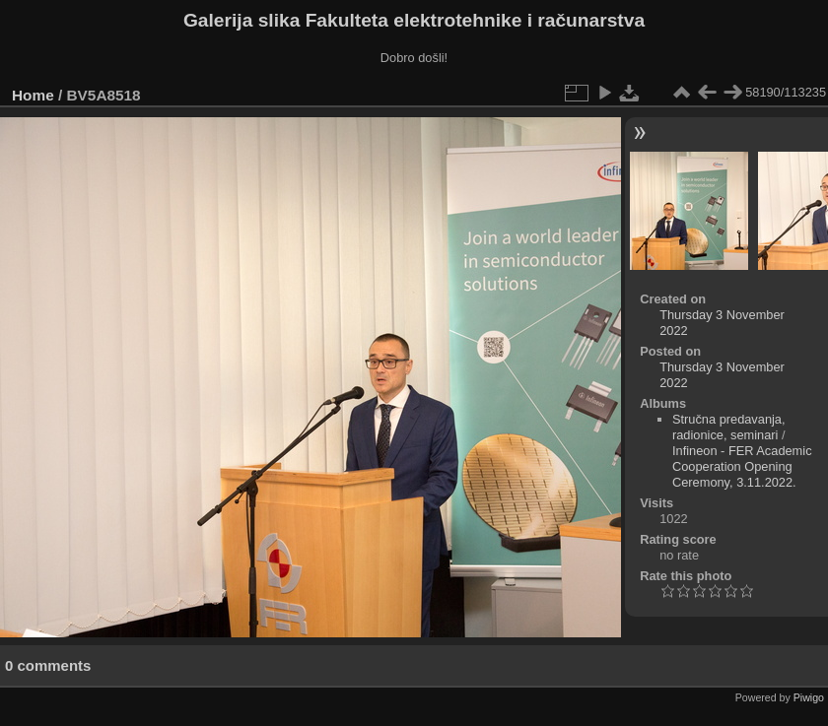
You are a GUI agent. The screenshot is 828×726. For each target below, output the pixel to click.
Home (33, 95)
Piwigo (809, 697)
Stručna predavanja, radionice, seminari (729, 427)
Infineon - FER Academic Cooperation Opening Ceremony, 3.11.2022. (742, 466)
